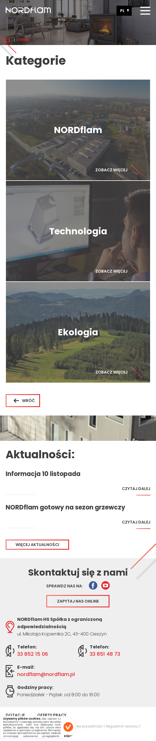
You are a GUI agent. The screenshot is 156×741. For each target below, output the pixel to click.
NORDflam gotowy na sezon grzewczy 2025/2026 (65, 507)
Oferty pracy (51, 715)
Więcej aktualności (37, 544)
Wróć (24, 400)
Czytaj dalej (136, 491)
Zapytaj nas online (78, 601)
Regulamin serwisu (122, 726)
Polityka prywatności (85, 726)
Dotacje (15, 715)
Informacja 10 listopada (43, 474)
